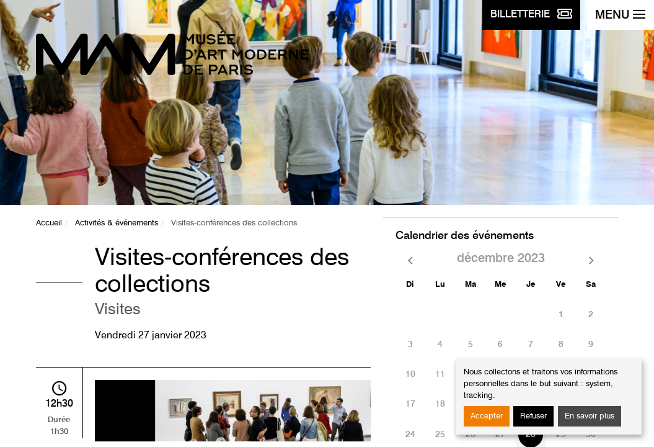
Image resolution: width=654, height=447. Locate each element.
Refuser (533, 416)
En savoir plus (589, 416)
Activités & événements (116, 223)
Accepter (487, 416)
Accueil (49, 223)
